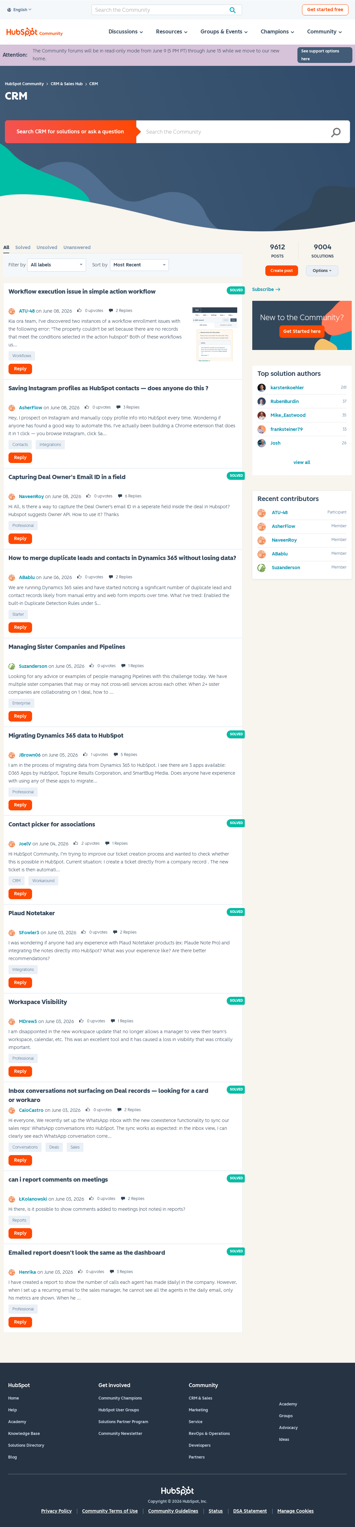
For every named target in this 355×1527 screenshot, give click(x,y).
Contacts (20, 444)
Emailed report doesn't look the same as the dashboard (87, 1252)
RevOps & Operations (209, 1433)
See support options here (320, 55)
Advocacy (288, 1427)
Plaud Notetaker (32, 913)
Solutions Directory (26, 1445)
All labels (41, 265)
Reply (20, 369)
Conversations (25, 1147)
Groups (286, 1416)
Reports (19, 1220)
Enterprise (21, 703)
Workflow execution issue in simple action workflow (82, 291)
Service (196, 1422)
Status (216, 1511)
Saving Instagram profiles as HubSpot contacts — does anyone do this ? (108, 388)
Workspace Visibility (38, 1002)
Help (12, 1410)
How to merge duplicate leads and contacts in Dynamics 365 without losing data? (122, 558)
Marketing (198, 1410)
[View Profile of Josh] (275, 443)
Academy (17, 1422)
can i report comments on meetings (58, 1179)
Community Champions (120, 1398)
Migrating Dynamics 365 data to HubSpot (66, 735)
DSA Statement (250, 1511)
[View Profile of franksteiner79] (287, 429)
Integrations (50, 444)
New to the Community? (302, 325)
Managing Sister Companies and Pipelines (67, 646)
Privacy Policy (56, 1511)
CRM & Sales (200, 1398)
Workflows (21, 356)
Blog (12, 1457)
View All (301, 462)
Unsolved (47, 247)
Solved (22, 247)
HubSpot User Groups (118, 1410)
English (17, 10)
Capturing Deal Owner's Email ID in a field (67, 477)
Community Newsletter (120, 1433)
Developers (200, 1445)
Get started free (325, 9)
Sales (75, 1147)
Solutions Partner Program (123, 1422)
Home (13, 1398)
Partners (197, 1457)
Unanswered (77, 247)
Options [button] (320, 270)
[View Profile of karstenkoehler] (287, 388)
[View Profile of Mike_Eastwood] (288, 415)
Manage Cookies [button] (295, 1511)
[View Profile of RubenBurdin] (285, 401)
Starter (18, 614)
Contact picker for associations (52, 824)
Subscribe (263, 289)
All (6, 247)
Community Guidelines (173, 1511)
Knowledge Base (24, 1433)
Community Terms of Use (110, 1511)
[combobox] (167, 10)
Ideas (284, 1439)
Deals (54, 1147)
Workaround (43, 881)
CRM (16, 881)
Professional (23, 525)
